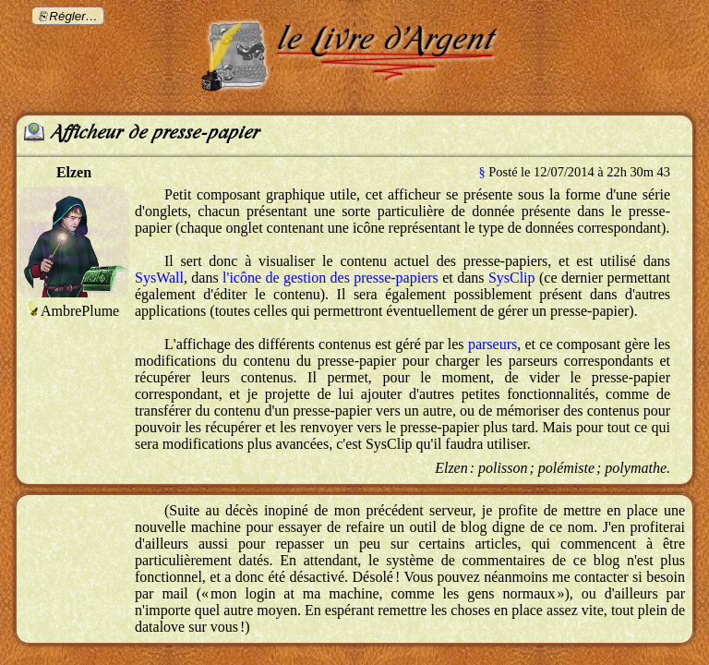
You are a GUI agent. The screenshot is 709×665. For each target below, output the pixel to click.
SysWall (159, 277)
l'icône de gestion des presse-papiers (330, 277)
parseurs (492, 344)
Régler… (73, 16)
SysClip (511, 277)
